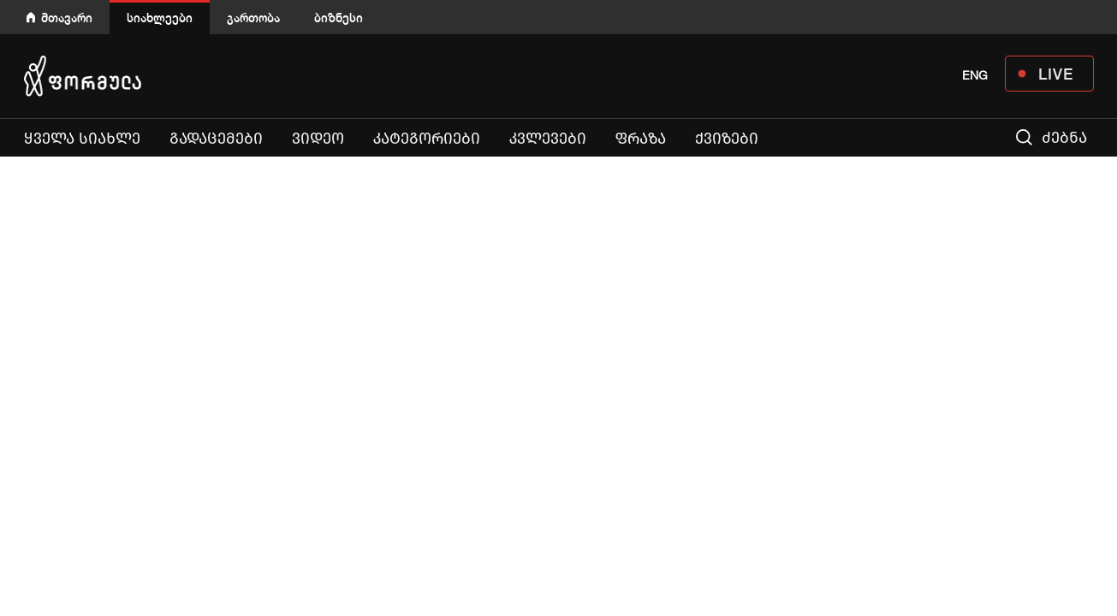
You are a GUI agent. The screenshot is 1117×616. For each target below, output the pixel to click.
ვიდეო (318, 138)
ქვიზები (726, 138)
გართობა (253, 17)
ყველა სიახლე (82, 138)
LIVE (1055, 73)
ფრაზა (644, 138)
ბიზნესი (338, 17)
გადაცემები (216, 138)
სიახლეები (160, 17)
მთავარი (66, 17)
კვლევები (547, 138)
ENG (975, 75)
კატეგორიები (426, 138)
